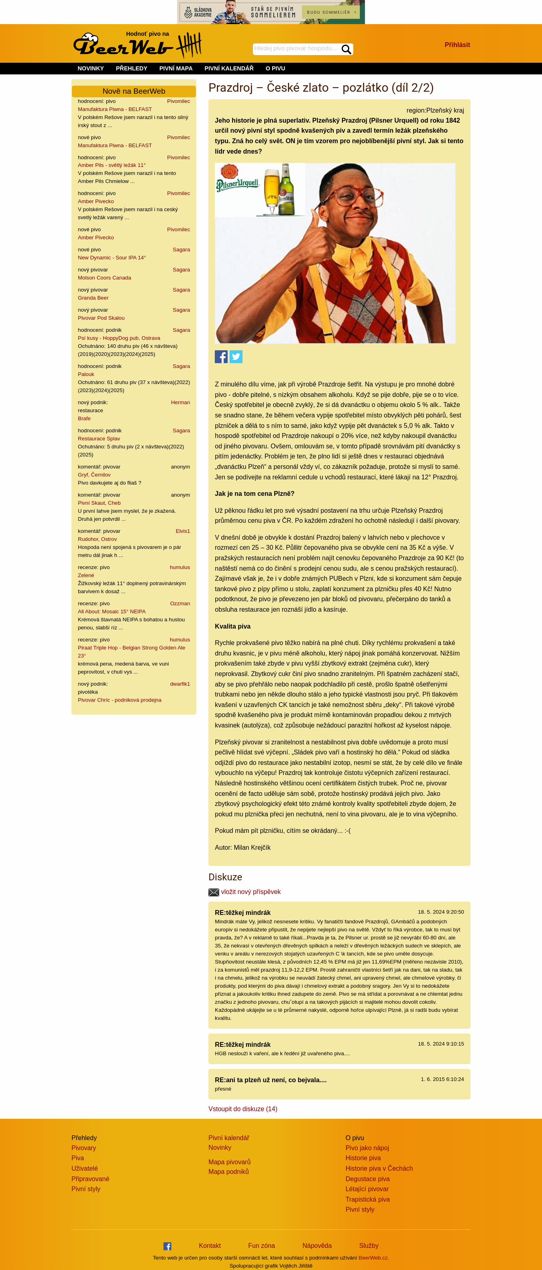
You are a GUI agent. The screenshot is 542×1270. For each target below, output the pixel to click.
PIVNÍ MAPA (176, 68)
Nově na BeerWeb (133, 91)
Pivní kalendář (228, 1137)
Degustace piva (368, 1178)
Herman (180, 402)
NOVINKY (90, 68)
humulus (180, 567)
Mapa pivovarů (229, 1162)
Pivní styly (85, 1189)
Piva (77, 1158)
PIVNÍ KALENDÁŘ (229, 68)
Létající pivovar (367, 1189)
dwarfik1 (180, 684)
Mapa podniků (228, 1171)
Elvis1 (183, 531)
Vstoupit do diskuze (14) (242, 1109)
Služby (369, 1245)
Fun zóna (261, 1245)
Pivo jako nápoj (367, 1148)
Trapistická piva (368, 1199)
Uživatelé (84, 1168)
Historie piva (363, 1158)
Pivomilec (178, 101)
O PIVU (275, 68)
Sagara (181, 250)
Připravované (90, 1178)
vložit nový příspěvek (244, 891)
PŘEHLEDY (131, 68)
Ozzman (180, 603)
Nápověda (317, 1245)
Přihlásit (457, 44)
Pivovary (83, 1148)
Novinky (219, 1147)
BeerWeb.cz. (374, 1258)
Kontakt (210, 1245)
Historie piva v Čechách (379, 1168)
